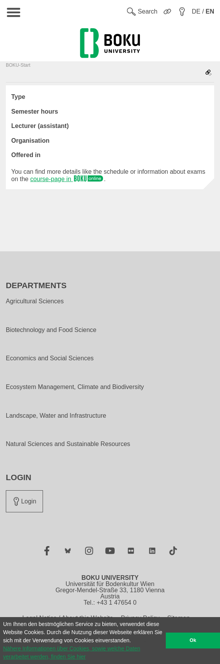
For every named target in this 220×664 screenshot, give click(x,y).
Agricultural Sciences (35, 301)
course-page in (67, 179)
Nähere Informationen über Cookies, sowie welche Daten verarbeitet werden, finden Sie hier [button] (71, 652)
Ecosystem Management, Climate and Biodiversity (75, 387)
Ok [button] (193, 640)
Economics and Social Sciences (50, 358)
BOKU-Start (18, 65)
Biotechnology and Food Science (51, 330)
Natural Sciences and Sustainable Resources (68, 444)
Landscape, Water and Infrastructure (56, 416)
